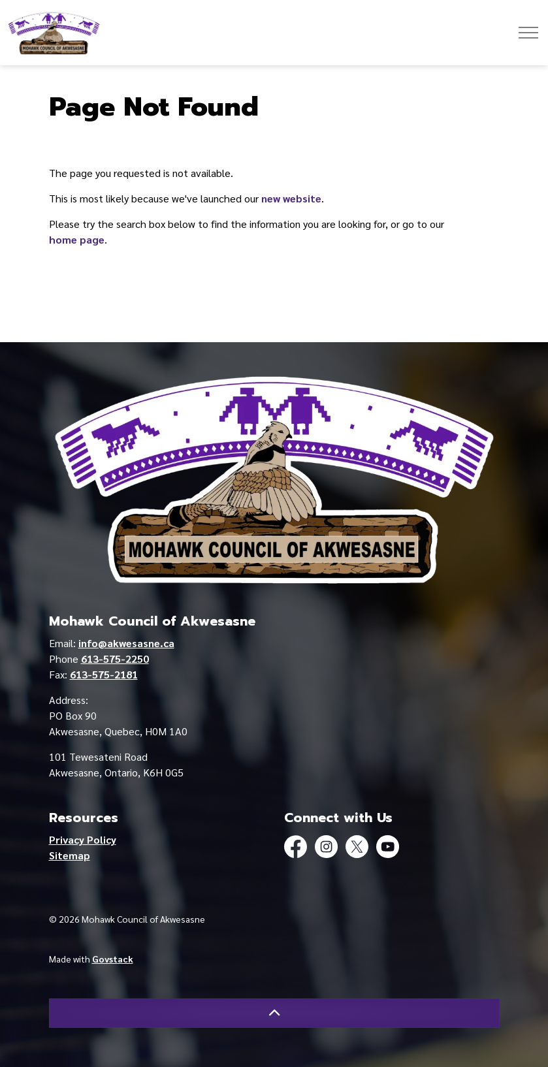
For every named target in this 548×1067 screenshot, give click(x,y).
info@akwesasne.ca (126, 643)
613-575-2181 (104, 674)
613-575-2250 (115, 658)
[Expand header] (528, 32)
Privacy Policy (82, 839)
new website (291, 198)
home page (77, 239)
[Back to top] (274, 1013)
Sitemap (69, 855)
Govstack (112, 958)
